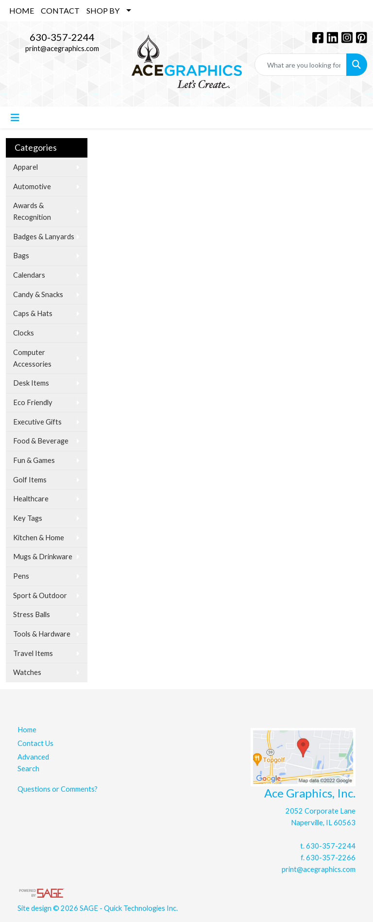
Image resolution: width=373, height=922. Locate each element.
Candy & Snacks (38, 294)
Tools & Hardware (41, 634)
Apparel (25, 167)
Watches (27, 672)
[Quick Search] (300, 64)
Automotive (32, 186)
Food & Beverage (40, 441)
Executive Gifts (37, 422)
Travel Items (33, 653)
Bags (21, 255)
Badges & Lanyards (43, 236)
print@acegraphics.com (62, 48)
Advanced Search (33, 763)
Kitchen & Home (38, 537)
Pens (21, 576)
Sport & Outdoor (40, 595)
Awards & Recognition (32, 211)
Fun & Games (34, 460)
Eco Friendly (32, 402)
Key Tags (27, 518)
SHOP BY (102, 10)
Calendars (29, 275)
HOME (21, 10)
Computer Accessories (32, 358)
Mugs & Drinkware (42, 556)
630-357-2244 (62, 37)
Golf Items (30, 480)
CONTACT (60, 10)
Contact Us (35, 743)
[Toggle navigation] (15, 117)
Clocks (23, 333)
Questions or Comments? (57, 789)
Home (26, 730)
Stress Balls (31, 614)
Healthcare (31, 499)
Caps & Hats (32, 313)
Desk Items (31, 383)
